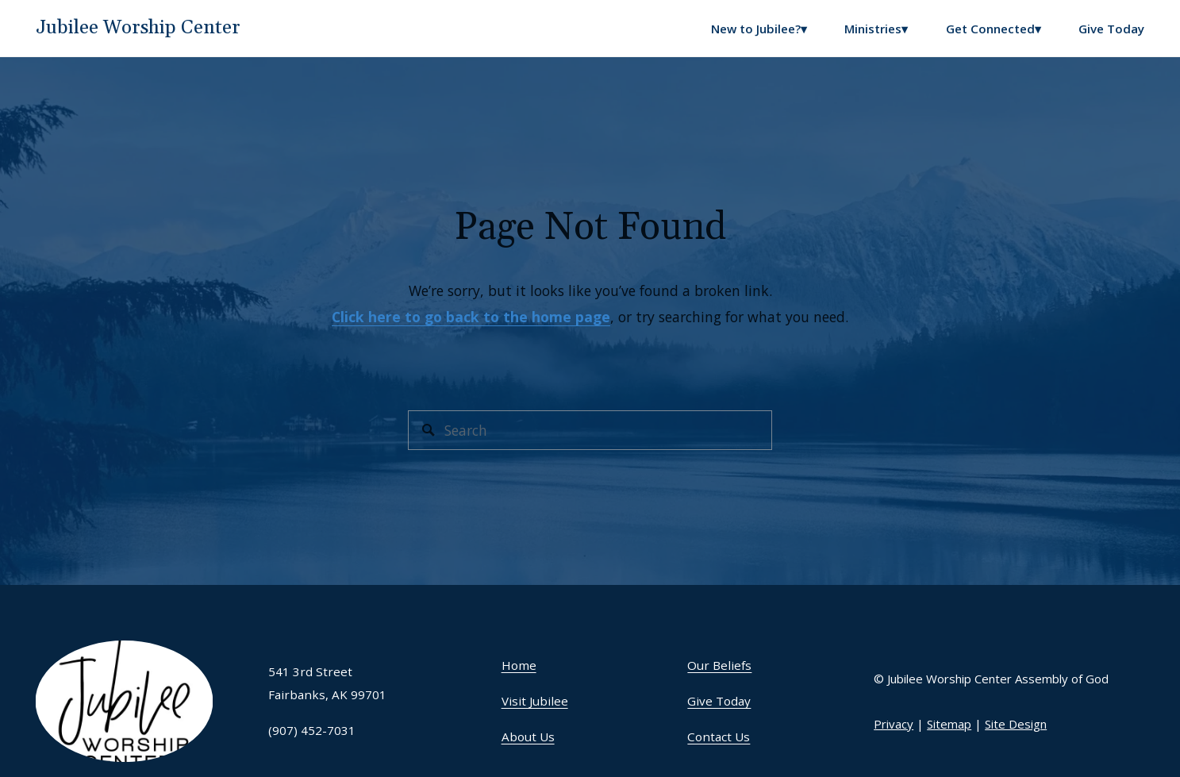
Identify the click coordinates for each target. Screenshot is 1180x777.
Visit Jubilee (535, 701)
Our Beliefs (719, 665)
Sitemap (949, 724)
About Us (528, 736)
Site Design (1016, 724)
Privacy (893, 724)
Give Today (1111, 29)
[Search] (590, 430)
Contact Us (718, 736)
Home (519, 665)
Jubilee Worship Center (138, 28)
